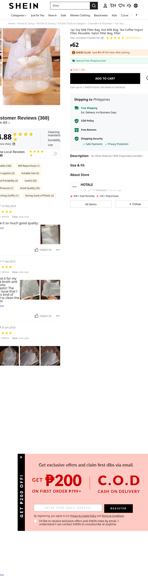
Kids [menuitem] (114, 15)
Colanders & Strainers (100, 23)
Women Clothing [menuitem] (80, 15)
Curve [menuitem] (124, 15)
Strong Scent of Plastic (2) (39, 195)
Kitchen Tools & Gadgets (71, 23)
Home (11, 23)
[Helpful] (36, 249)
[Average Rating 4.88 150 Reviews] (123, 38)
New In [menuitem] (52, 15)
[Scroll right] (136, 15)
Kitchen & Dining (45, 23)
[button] (70, 5)
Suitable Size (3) (30, 173)
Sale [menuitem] (63, 15)
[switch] (54, 154)
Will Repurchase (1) (29, 165)
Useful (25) (31, 180)
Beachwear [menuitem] (101, 15)
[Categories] (19, 15)
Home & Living (25, 23)
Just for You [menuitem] (37, 15)
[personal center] (105, 5)
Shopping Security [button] (92, 138)
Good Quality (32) (30, 188)
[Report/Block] (57, 249)
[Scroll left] (131, 15)
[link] (113, 5)
